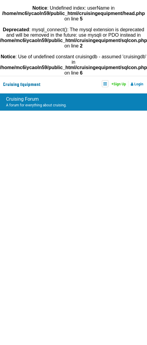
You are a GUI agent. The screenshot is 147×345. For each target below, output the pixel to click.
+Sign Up (118, 84)
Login (137, 84)
